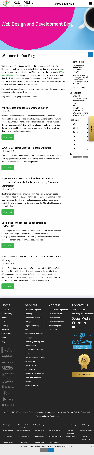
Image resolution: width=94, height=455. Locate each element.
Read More (7, 137)
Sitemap (4, 325)
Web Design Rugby (70, 436)
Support (28, 389)
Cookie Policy (6, 314)
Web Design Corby (8, 436)
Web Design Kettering (70, 425)
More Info (43, 450)
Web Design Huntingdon (86, 431)
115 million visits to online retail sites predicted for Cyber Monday (31, 258)
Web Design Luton (7, 425)
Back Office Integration (34, 373)
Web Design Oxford (39, 442)
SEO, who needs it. (80, 87)
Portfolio (5, 329)
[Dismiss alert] (91, 446)
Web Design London (39, 436)
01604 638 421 (64, 3)
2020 (75, 128)
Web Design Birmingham (23, 431)
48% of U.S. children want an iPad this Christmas (26, 147)
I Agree (51, 450)
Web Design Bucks (39, 431)
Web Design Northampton (39, 425)
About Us (5, 310)
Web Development (80, 113)
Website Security (32, 385)
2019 (75, 132)
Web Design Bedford (8, 431)
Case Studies (6, 333)
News (75, 103)
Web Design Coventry (23, 436)
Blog (3, 341)
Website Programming (78, 115)
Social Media (78, 108)
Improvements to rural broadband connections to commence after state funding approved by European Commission (29, 182)
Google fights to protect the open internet (23, 222)
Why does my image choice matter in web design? (78, 68)
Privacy (4, 317)
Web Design (78, 110)
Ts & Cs (4, 321)
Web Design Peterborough (55, 436)
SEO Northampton (86, 425)
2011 (75, 149)
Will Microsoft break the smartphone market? (25, 107)
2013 (75, 140)
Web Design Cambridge (54, 431)
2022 (75, 124)
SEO (74, 105)
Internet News (79, 100)
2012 (75, 144)
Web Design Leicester (8, 442)
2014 (75, 136)
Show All (76, 96)
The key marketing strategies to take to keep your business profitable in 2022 (80, 79)
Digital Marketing (80, 98)
